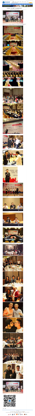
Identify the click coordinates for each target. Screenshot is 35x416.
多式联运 (20, 4)
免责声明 (13, 411)
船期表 (8, 4)
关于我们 (11, 411)
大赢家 (5, 408)
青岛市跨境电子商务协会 (12, 0)
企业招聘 (24, 4)
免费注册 (28, 0)
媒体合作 (20, 411)
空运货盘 (17, 4)
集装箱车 (15, 4)
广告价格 (16, 411)
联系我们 (24, 411)
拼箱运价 (6, 4)
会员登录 (26, 0)
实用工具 (29, 4)
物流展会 (26, 4)
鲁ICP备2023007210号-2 (21, 412)
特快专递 (3, 4)
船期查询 (10, 4)
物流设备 (22, 4)
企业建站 (18, 411)
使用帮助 (32, 0)
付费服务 (30, 0)
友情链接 (22, 411)
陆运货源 (13, 4)
